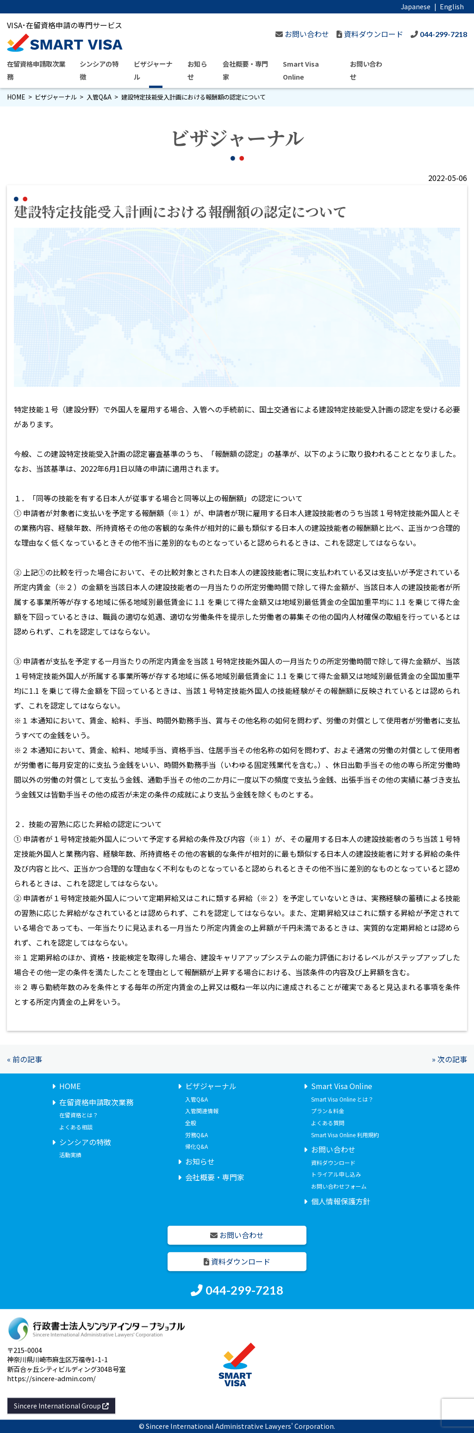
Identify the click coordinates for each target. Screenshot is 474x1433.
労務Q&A (196, 1135)
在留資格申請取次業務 (96, 1102)
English (452, 6)
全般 (190, 1123)
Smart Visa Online (341, 1085)
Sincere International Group (61, 1405)
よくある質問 (327, 1123)
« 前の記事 (24, 1059)
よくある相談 (76, 1127)
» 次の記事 (449, 1059)
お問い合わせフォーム (339, 1186)
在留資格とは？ (78, 1115)
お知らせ (200, 1161)
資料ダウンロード (333, 1162)
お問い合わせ (333, 1149)
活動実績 (70, 1155)
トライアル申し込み (336, 1174)
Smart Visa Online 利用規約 (345, 1135)
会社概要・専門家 (214, 1177)
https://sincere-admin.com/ (51, 1378)
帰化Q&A (196, 1146)
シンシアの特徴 (85, 1141)
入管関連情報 (201, 1111)
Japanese (415, 6)
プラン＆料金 (327, 1111)
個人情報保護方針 (340, 1201)
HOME (16, 97)
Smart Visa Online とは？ (342, 1099)
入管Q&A (99, 97)
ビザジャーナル (55, 97)
